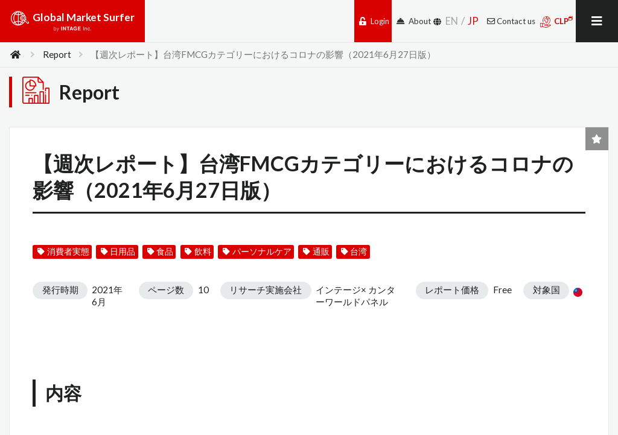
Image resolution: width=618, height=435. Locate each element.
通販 (316, 251)
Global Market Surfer (72, 25)
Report (57, 54)
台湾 (354, 251)
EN (451, 21)
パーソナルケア (257, 251)
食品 (160, 251)
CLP (556, 22)
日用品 (118, 251)
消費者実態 (63, 251)
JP (473, 21)
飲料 (198, 251)
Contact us (511, 21)
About (414, 21)
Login (374, 21)
